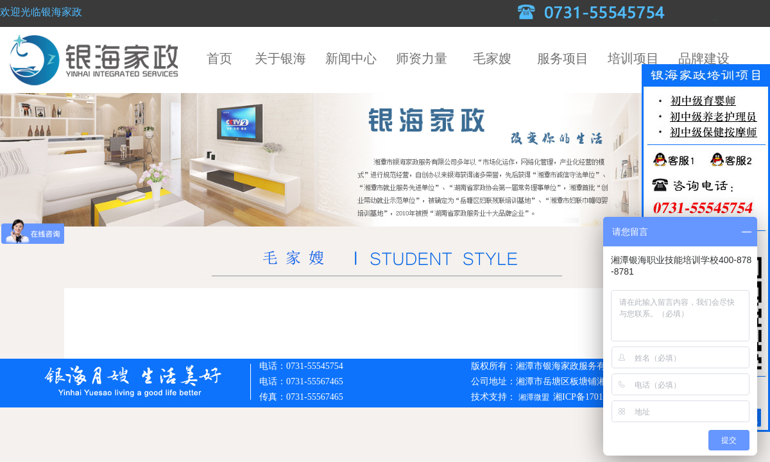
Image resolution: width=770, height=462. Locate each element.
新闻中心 (351, 58)
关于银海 (280, 58)
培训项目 (633, 58)
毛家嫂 (492, 58)
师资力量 (421, 58)
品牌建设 (704, 58)
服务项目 (562, 58)
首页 (219, 58)
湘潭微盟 (534, 397)
